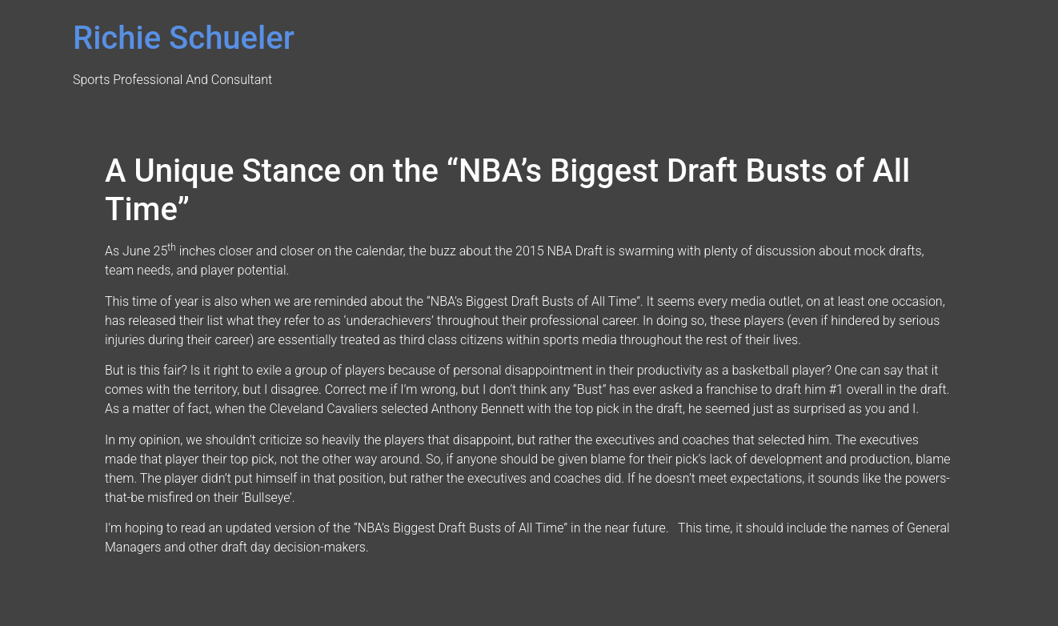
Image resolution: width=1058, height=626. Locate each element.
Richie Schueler (184, 38)
